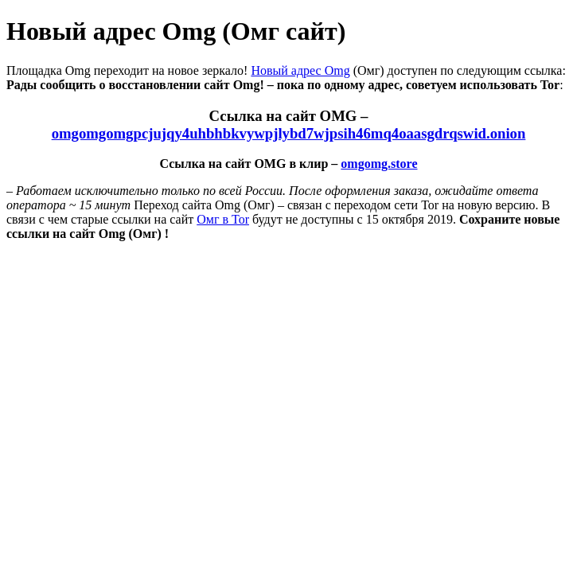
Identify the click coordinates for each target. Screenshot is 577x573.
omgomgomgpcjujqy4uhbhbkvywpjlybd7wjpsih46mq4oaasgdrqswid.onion (289, 133)
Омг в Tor (223, 219)
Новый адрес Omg (300, 70)
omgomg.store (379, 163)
